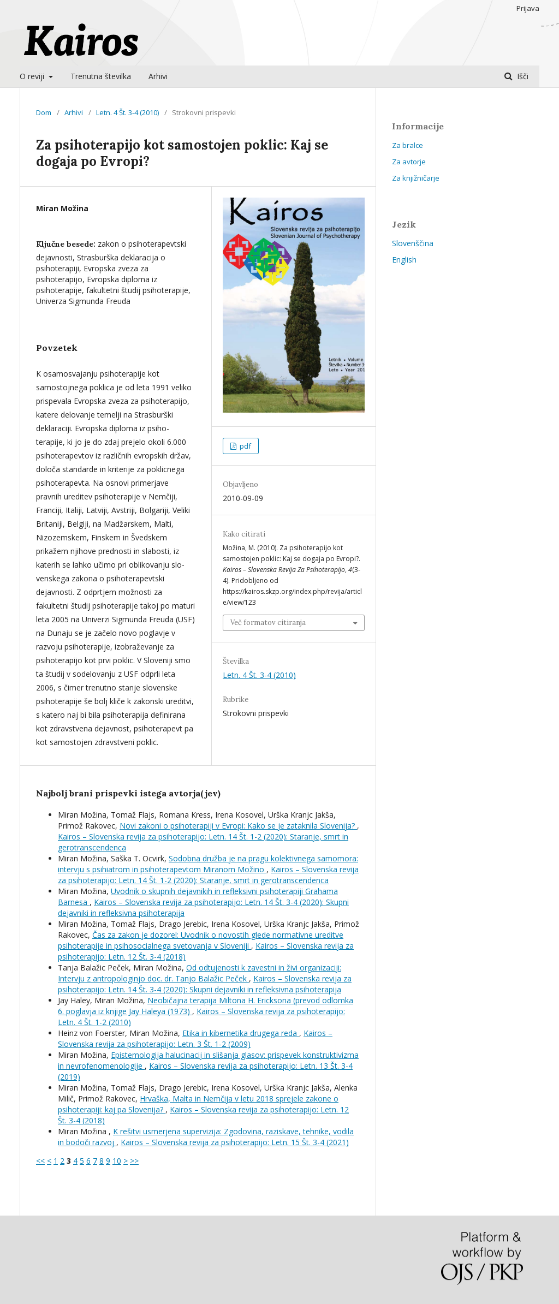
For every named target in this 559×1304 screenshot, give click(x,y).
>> (134, 1161)
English (404, 259)
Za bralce (407, 145)
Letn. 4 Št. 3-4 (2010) (127, 112)
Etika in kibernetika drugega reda (240, 1033)
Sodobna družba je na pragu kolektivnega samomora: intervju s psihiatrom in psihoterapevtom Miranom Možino (208, 863)
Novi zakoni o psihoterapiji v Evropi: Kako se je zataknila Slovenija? (238, 825)
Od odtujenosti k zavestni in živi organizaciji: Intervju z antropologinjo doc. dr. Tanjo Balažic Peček (199, 973)
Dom (43, 112)
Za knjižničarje (415, 178)
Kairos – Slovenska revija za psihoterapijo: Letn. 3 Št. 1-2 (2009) (195, 1038)
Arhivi (158, 76)
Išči (521, 76)
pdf (244, 446)
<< (40, 1161)
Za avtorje (409, 161)
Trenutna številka (100, 76)
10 (116, 1161)
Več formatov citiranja (268, 622)
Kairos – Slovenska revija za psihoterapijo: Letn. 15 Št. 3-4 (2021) (235, 1142)
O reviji (33, 76)
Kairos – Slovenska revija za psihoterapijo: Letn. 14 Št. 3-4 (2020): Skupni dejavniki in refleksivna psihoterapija (205, 984)
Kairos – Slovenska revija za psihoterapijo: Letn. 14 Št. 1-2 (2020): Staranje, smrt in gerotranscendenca (208, 874)
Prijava (527, 8)
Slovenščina (412, 243)
